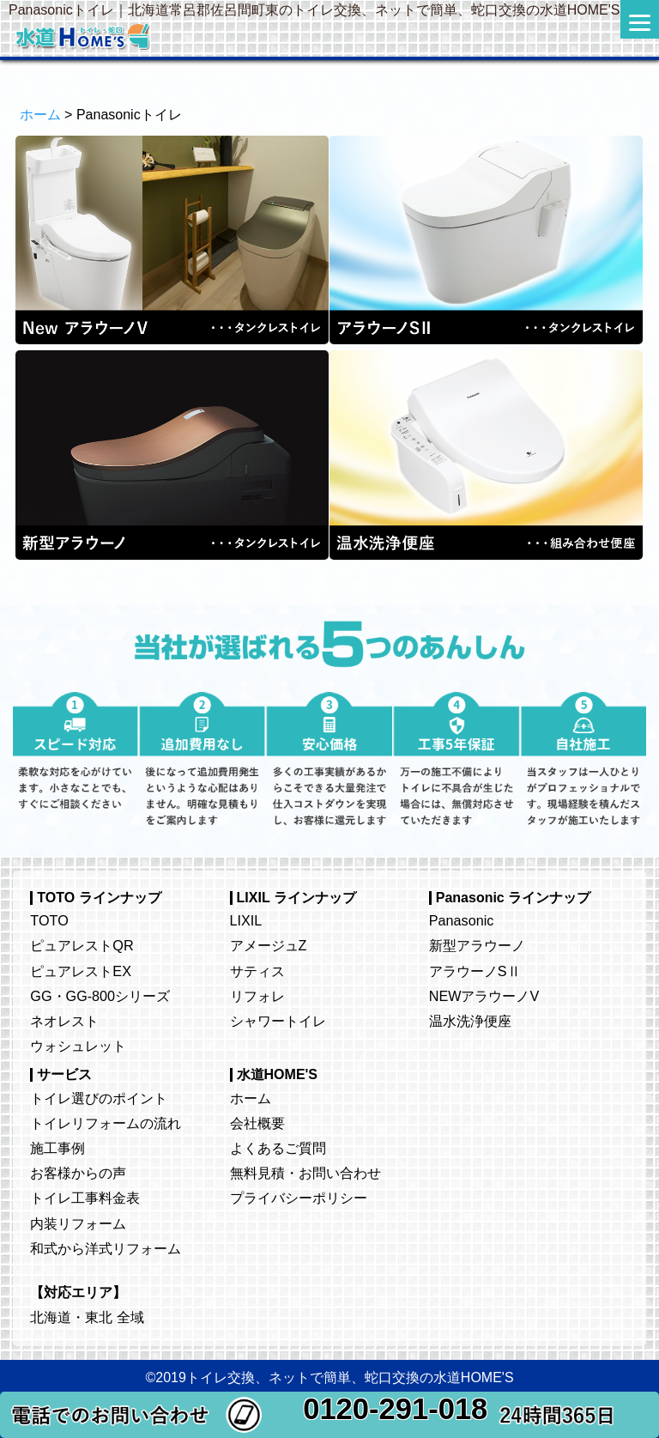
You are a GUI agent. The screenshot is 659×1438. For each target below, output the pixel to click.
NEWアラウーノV (484, 996)
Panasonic (461, 920)
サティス (257, 971)
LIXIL (246, 920)
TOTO (49, 920)
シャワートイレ (278, 1020)
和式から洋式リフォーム (105, 1248)
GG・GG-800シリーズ (100, 996)
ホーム (40, 114)
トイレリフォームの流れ (105, 1123)
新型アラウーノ (477, 945)
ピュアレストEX (80, 971)
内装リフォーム (78, 1223)
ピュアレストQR (81, 945)
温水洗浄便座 (470, 1020)
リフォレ (257, 996)
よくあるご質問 (278, 1148)
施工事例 (57, 1148)
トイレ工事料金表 (85, 1197)
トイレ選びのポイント (98, 1098)
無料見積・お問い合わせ (305, 1172)
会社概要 (257, 1123)
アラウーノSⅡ (475, 971)
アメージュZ (268, 945)
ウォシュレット (78, 1045)
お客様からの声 (78, 1172)
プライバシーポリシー (298, 1197)
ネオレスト (64, 1020)
